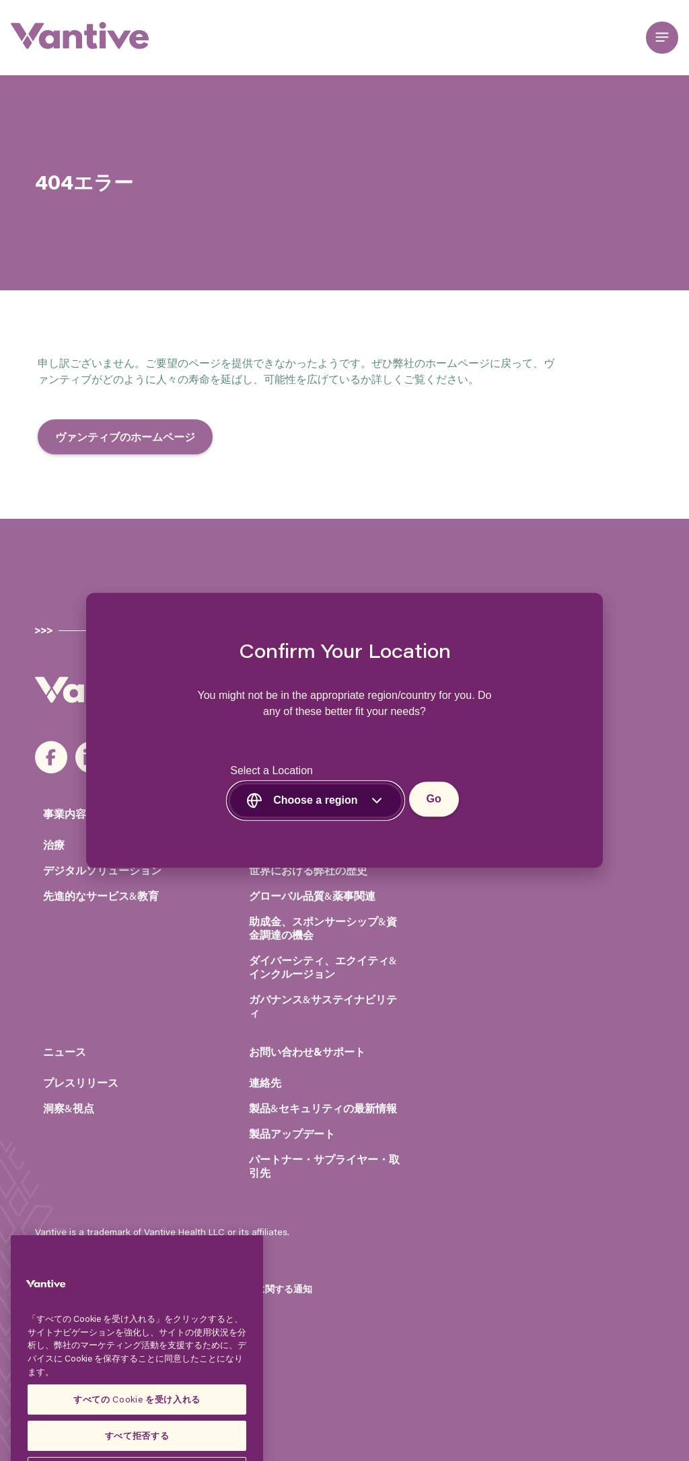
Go (434, 799)
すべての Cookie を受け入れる (137, 1431)
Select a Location (271, 771)
